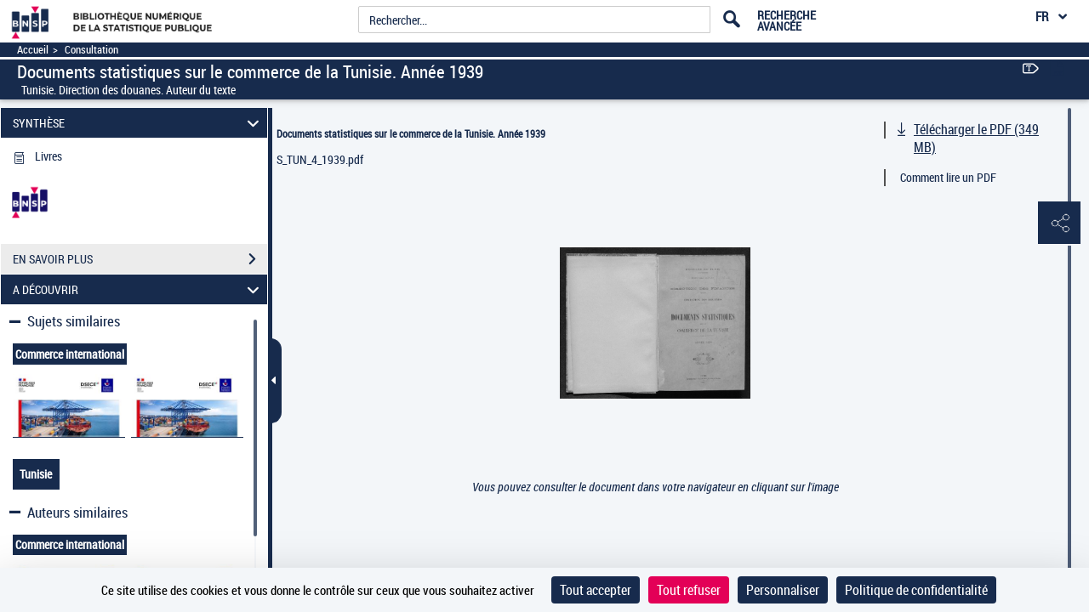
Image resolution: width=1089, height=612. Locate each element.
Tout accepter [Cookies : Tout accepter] (595, 590)
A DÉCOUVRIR (139, 289)
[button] (1059, 223)
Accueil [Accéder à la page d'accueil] (32, 49)
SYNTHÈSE (139, 123)
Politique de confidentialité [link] (916, 590)
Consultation (91, 49)
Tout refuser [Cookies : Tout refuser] (689, 590)
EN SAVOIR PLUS (140, 259)
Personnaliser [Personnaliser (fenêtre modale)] (782, 590)
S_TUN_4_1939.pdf (320, 159)
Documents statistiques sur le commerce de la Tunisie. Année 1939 (411, 133)
